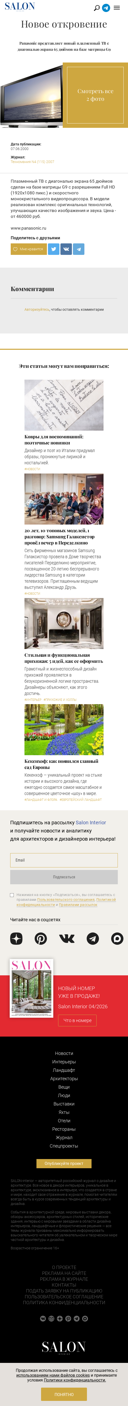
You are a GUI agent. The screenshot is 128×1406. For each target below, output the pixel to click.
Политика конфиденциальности (64, 1302)
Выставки (64, 1103)
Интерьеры (64, 1061)
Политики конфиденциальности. (75, 1380)
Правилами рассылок (78, 905)
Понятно (64, 1394)
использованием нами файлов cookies (53, 1375)
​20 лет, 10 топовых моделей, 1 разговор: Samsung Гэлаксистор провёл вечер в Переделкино (59, 536)
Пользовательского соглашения (66, 900)
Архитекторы (64, 1078)
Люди (64, 1095)
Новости (64, 1053)
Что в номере (77, 1020)
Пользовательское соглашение (64, 1296)
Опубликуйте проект (64, 1163)
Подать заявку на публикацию (64, 1290)
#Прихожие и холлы (60, 699)
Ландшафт (64, 1070)
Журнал (64, 1137)
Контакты (64, 1285)
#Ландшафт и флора (40, 799)
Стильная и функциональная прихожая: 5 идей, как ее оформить (63, 658)
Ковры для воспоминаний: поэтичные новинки (53, 439)
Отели (64, 1120)
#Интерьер (32, 699)
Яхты (64, 1112)
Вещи (64, 1087)
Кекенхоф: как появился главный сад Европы (61, 764)
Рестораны (64, 1129)
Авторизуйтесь (36, 309)
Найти (97, 8)
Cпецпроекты (64, 1146)
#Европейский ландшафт (81, 799)
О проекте (64, 1267)
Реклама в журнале (64, 1279)
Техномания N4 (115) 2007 (32, 162)
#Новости (32, 469)
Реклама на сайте (64, 1273)
